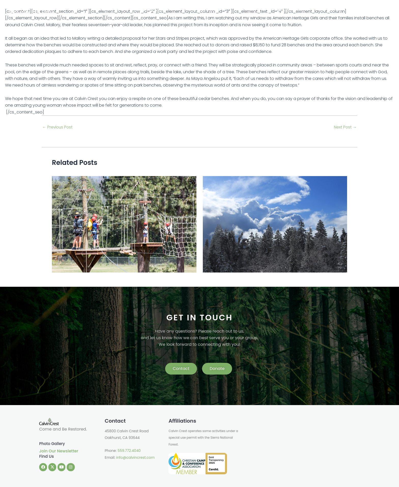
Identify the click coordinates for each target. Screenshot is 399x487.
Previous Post (58, 127)
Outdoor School (315, 10)
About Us (162, 10)
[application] (170, 10)
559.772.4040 (129, 450)
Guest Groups (280, 10)
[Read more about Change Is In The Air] (124, 224)
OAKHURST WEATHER (300, 437)
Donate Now (349, 10)
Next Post (345, 127)
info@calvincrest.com (135, 457)
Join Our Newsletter (59, 451)
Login (385, 10)
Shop (371, 10)
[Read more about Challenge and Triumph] (275, 224)
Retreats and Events (240, 10)
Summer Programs (196, 10)
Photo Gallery (52, 444)
